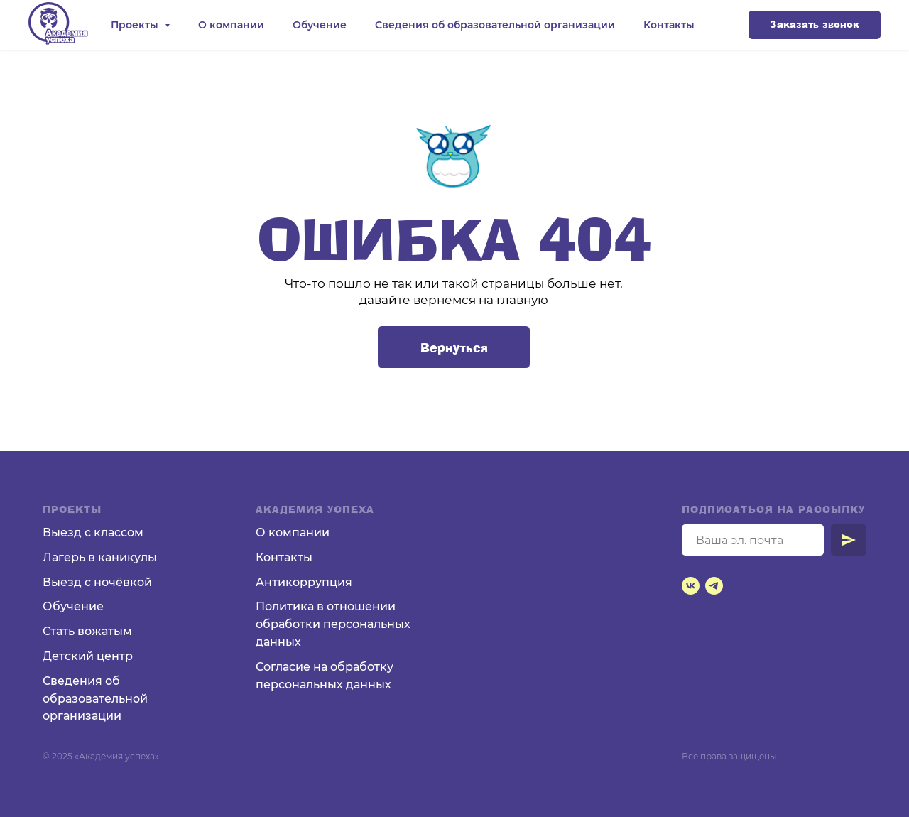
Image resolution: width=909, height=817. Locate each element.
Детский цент (84, 656)
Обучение (320, 24)
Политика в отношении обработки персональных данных (333, 624)
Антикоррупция (304, 582)
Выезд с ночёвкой (97, 582)
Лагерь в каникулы (100, 557)
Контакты (669, 24)
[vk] (691, 586)
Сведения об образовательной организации (495, 24)
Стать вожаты (83, 631)
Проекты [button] (136, 24)
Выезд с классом (93, 532)
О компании (231, 24)
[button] (815, 25)
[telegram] (714, 586)
